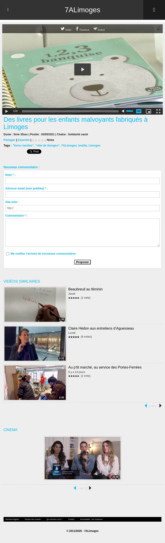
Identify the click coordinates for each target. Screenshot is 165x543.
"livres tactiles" (23, 145)
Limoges (94, 145)
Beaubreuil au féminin (85, 289)
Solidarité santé (78, 134)
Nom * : (10, 174)
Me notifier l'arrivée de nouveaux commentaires (43, 253)
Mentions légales (12, 519)
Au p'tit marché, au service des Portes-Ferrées (104, 367)
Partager (9, 139)
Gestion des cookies (33, 519)
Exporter (24, 139)
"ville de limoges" (47, 145)
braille (82, 145)
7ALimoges (82, 10)
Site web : (12, 201)
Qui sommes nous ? (54, 519)
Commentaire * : (16, 215)
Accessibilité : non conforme (91, 519)
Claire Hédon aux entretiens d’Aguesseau (101, 328)
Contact (71, 519)
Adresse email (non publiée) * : (26, 188)
